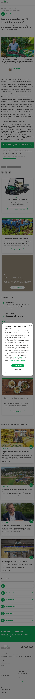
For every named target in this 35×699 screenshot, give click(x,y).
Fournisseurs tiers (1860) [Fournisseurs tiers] (22, 343)
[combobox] (29, 325)
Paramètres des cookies (13, 360)
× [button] (31, 325)
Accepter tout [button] (18, 365)
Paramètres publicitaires (18, 357)
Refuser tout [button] (17, 369)
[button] (11, 373)
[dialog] (17, 349)
